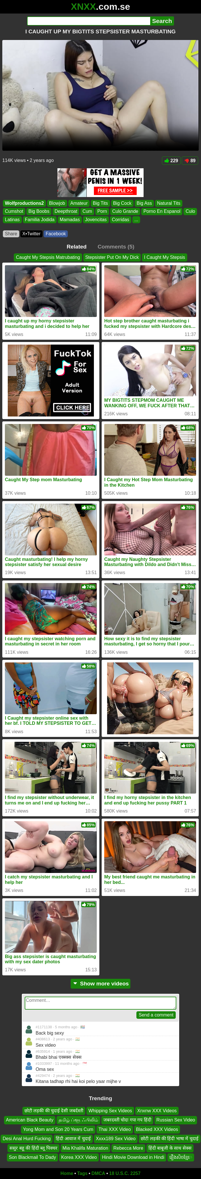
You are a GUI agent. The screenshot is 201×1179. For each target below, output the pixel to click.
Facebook (56, 233)
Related (76, 247)
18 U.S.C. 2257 (124, 1173)
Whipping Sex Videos (110, 1110)
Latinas (12, 219)
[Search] (88, 21)
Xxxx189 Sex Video (116, 1138)
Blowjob (57, 203)
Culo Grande (125, 211)
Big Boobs (38, 211)
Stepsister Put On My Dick (112, 257)
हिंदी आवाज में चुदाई (73, 1138)
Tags (82, 1173)
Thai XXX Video (114, 1129)
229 (171, 160)
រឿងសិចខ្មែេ (180, 1157)
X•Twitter (31, 233)
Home (67, 1173)
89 (190, 160)
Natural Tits (168, 203)
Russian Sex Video (175, 1119)
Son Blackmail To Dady (32, 1157)
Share (11, 233)
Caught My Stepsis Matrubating (48, 257)
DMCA (98, 1173)
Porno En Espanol (161, 211)
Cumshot (14, 211)
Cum (87, 211)
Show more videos (100, 984)
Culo (190, 211)
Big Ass (144, 203)
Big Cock (122, 203)
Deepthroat (66, 211)
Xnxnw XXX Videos (157, 1110)
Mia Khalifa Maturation (85, 1147)
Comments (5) (116, 247)
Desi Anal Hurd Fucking (27, 1138)
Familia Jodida (40, 219)
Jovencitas (96, 219)
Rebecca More (128, 1147)
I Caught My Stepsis (164, 257)
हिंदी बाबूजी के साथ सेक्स (170, 1147)
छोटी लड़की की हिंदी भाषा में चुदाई (169, 1138)
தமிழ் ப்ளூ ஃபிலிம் (78, 1119)
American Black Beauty (29, 1119)
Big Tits (100, 203)
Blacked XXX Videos (157, 1129)
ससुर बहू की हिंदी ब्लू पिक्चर (33, 1147)
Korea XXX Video (79, 1157)
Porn (102, 211)
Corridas (120, 219)
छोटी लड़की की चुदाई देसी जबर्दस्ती (53, 1110)
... (136, 219)
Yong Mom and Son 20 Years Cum (58, 1129)
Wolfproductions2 (24, 203)
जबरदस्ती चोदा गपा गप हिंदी (127, 1119)
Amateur (79, 203)
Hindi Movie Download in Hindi (133, 1157)
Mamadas (70, 219)
